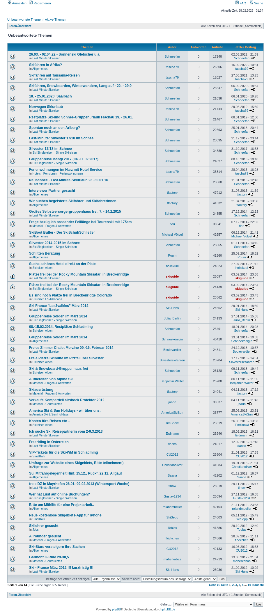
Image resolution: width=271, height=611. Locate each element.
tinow (172, 486)
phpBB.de (168, 609)
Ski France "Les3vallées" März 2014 (58, 306)
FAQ (240, 3)
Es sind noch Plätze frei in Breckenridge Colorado (70, 295)
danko (172, 444)
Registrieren (40, 3)
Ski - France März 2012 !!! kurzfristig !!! (61, 568)
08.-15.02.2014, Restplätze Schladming (61, 327)
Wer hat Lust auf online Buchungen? (59, 494)
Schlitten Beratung (44, 253)
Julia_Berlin (172, 318)
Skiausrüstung (41, 390)
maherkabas (172, 559)
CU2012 (172, 454)
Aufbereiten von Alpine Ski (51, 379)
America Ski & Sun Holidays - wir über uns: (65, 410)
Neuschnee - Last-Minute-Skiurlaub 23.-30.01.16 (68, 180)
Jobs (35, 529)
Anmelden (17, 3)
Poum (172, 255)
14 (249, 585)
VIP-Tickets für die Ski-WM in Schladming (63, 452)
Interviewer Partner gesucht (52, 191)
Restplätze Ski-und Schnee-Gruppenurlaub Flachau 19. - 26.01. (81, 117)
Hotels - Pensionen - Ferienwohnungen (57, 173)
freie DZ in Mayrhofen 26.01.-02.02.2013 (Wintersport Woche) (79, 484)
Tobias (172, 528)
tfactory (172, 192)
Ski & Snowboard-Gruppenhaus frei (58, 369)
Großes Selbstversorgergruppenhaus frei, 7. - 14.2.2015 (75, 211)
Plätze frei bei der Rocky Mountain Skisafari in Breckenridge (79, 274)
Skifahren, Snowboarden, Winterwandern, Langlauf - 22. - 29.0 (80, 86)
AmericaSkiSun (172, 412)
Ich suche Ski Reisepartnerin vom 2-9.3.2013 (66, 431)
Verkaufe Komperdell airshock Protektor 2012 (66, 400)
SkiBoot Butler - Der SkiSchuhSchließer (62, 232)
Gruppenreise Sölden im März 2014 (58, 316)
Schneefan (172, 56)
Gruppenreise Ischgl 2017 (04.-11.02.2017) (63, 159)
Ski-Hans (172, 308)
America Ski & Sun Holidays (50, 414)
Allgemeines (40, 68)
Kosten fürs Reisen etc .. (49, 421)
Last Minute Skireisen (46, 58)
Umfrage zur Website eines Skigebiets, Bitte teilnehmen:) (76, 463)
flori (172, 224)
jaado (172, 402)
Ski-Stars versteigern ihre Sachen (57, 547)
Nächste (258, 585)
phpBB (116, 609)
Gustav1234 (172, 496)
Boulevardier (172, 349)
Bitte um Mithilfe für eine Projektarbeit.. (61, 505)
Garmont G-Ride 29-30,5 (49, 557)
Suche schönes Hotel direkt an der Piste (62, 264)
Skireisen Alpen (42, 267)
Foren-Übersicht (20, 26)
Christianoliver (172, 465)
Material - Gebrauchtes (47, 404)
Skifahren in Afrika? (45, 65)
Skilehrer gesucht (44, 526)
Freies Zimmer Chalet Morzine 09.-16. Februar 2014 (71, 348)
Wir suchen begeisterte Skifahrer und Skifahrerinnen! (73, 201)
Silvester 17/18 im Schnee (50, 149)
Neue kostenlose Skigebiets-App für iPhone (65, 515)
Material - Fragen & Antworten (51, 226)
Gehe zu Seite (218, 585)
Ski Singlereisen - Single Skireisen (54, 152)
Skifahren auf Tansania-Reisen (54, 75)
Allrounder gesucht (45, 536)
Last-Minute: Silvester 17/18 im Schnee (61, 138)
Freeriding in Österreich (49, 442)
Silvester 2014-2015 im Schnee (54, 243)
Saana (172, 475)
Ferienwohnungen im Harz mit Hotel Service (65, 170)
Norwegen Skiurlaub (46, 107)
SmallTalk (38, 456)
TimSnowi (172, 423)
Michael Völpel (172, 234)
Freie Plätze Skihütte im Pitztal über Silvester (66, 358)
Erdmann (172, 433)
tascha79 (172, 67)
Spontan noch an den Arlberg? (54, 128)
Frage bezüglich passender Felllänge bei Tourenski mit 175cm (80, 222)
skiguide (172, 276)
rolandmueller (172, 507)
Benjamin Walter (172, 381)
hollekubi (172, 266)
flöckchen (172, 538)
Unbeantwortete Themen (24, 19)
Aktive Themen (55, 19)
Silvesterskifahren (172, 360)
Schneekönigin (172, 339)
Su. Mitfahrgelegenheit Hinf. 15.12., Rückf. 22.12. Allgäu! (75, 473)
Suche (256, 3)
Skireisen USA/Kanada (47, 299)
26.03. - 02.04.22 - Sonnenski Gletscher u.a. (64, 54)
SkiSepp (172, 517)
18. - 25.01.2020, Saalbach (50, 96)
